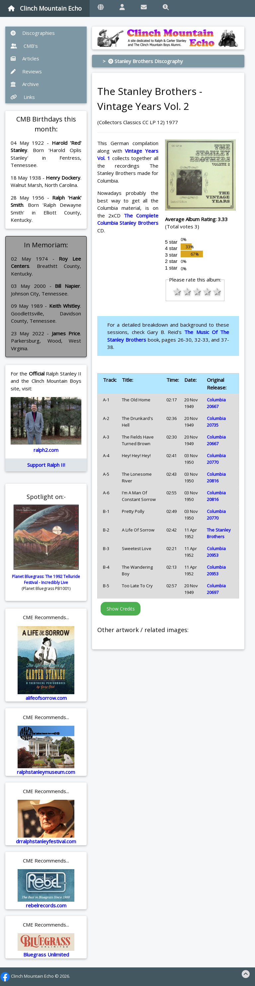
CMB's (24, 45)
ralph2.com (46, 450)
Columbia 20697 (216, 589)
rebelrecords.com (46, 905)
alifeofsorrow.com (46, 698)
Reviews (26, 71)
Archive (25, 84)
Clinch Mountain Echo (45, 8)
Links (23, 97)
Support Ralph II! (46, 464)
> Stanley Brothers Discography (143, 61)
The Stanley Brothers (219, 533)
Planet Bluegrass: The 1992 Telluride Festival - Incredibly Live (46, 579)
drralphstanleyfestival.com (46, 841)
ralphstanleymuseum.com (46, 772)
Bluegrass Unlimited (46, 954)
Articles (25, 58)
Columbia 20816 (216, 477)
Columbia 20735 (216, 421)
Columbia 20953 (216, 551)
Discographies (33, 33)
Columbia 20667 (216, 403)
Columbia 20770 (216, 458)
